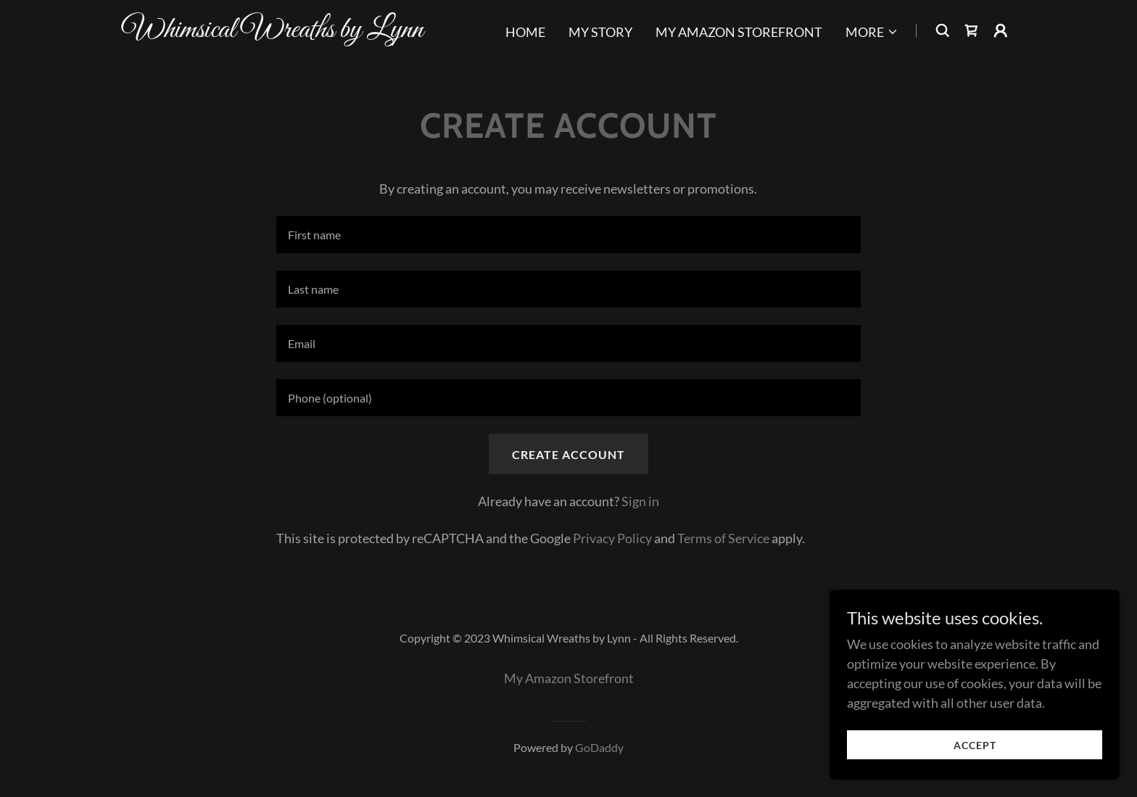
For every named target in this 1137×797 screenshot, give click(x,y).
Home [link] (525, 32)
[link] (278, 32)
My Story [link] (600, 32)
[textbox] (568, 234)
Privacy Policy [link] (612, 538)
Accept (975, 745)
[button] (871, 32)
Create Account (568, 454)
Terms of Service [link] (723, 538)
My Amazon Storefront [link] (739, 32)
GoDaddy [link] (599, 747)
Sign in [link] (640, 501)
